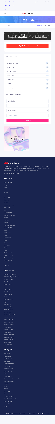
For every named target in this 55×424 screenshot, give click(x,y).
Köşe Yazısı (7, 207)
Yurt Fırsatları (8, 332)
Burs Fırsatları (8, 307)
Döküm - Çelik (10, 67)
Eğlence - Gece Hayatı (10, 274)
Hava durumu (8, 371)
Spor (5, 187)
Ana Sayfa (39, 25)
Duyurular (7, 197)
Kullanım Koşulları (9, 363)
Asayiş (6, 217)
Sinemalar (7, 222)
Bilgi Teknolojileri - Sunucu (11, 276)
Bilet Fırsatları (8, 284)
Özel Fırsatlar (8, 282)
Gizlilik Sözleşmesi (9, 396)
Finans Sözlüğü (8, 212)
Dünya (6, 202)
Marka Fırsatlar (8, 339)
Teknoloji (6, 220)
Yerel (5, 190)
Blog (5, 230)
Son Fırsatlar (7, 304)
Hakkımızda (7, 356)
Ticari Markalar (8, 376)
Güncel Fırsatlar (8, 317)
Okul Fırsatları (8, 292)
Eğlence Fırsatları (9, 337)
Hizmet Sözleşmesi (9, 394)
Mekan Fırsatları (8, 299)
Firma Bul (27, 120)
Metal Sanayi (10, 84)
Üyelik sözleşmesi (9, 381)
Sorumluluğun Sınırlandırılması (12, 378)
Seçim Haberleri (8, 253)
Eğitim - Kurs (8, 302)
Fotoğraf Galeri (8, 182)
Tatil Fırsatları (8, 327)
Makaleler (7, 245)
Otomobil (6, 200)
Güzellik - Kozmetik (9, 314)
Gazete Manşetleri (9, 215)
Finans (6, 192)
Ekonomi (6, 210)
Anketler (6, 263)
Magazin (6, 185)
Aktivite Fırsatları (9, 324)
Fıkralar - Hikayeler (9, 258)
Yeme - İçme (8, 287)
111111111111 (8, 358)
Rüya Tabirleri (8, 227)
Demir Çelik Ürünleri (12, 63)
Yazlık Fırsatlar (8, 294)
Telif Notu (7, 366)
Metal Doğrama (10, 79)
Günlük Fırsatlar (8, 279)
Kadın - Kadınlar (8, 255)
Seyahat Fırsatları (9, 322)
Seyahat (6, 265)
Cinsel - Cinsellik (9, 205)
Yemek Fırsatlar (8, 319)
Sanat (6, 250)
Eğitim (6, 235)
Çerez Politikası (8, 368)
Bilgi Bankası (7, 389)
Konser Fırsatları (8, 329)
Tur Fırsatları (7, 297)
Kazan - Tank (10, 75)
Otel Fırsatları (8, 342)
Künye (6, 383)
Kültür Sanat (7, 237)
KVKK (5, 373)
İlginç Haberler (8, 260)
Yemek (6, 247)
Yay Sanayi (9, 88)
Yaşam (6, 195)
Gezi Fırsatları (8, 289)
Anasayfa (7, 353)
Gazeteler (7, 361)
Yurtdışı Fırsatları (9, 334)
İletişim (6, 406)
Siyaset (6, 242)
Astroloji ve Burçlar (9, 225)
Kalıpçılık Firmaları (11, 71)
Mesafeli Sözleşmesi (10, 399)
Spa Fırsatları (8, 344)
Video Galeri (7, 232)
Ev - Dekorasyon (9, 312)
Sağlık (6, 240)
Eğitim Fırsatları (8, 309)
